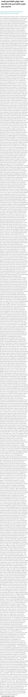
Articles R (17, 13)
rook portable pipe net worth (13, 5)
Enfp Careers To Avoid (10, 13)
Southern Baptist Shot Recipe (6, 11)
